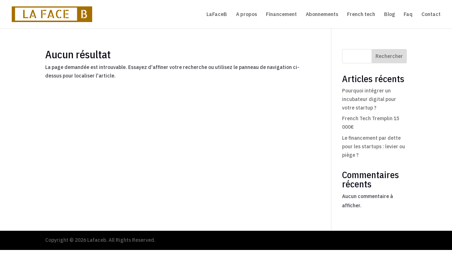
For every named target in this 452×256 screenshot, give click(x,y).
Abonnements (322, 14)
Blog (389, 14)
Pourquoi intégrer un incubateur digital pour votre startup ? (369, 99)
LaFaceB (216, 14)
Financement (281, 14)
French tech (361, 14)
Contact (431, 14)
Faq (408, 14)
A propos (246, 14)
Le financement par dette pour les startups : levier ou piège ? (373, 146)
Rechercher (389, 56)
